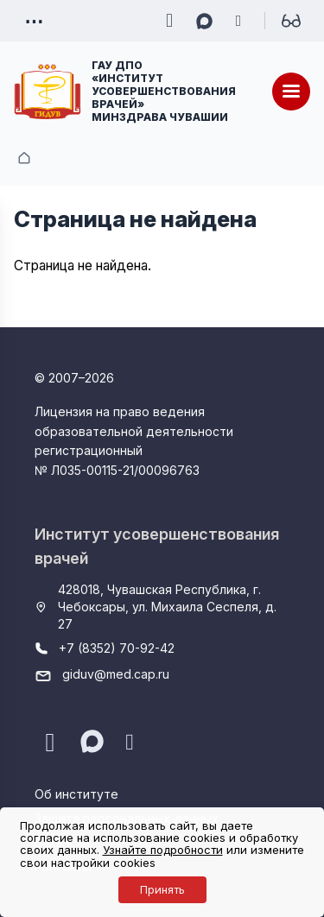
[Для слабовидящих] (291, 20)
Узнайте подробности (163, 850)
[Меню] (291, 92)
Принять (162, 889)
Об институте (76, 794)
